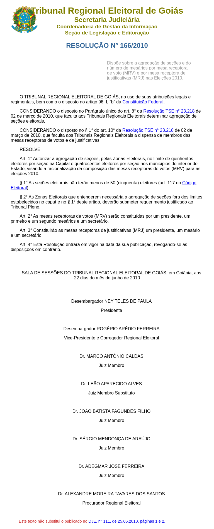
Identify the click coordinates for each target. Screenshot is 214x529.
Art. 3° (26, 230)
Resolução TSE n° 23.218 (168, 111)
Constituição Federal (142, 102)
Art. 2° (26, 216)
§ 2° (24, 197)
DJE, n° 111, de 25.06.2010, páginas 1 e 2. (127, 521)
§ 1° (24, 182)
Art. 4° (26, 244)
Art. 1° (26, 158)
